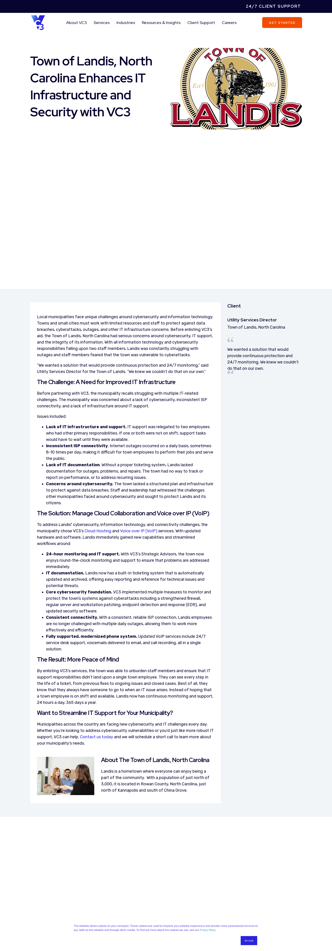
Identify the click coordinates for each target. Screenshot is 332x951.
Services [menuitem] (102, 22)
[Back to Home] (38, 22)
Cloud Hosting (98, 438)
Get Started (282, 22)
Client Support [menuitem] (201, 22)
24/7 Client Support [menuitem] (273, 6)
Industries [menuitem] (125, 22)
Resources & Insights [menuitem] (161, 22)
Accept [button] (249, 940)
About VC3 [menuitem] (76, 22)
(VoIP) (151, 438)
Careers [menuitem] (229, 22)
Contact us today (96, 643)
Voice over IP (132, 438)
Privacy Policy (208, 930)
